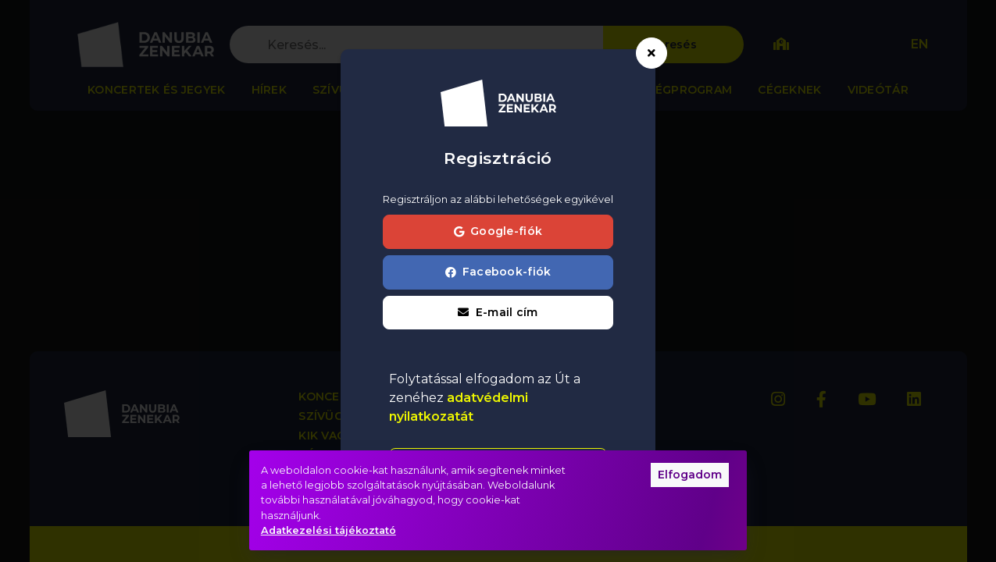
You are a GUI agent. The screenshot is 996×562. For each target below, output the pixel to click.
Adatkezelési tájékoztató (328, 530)
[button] (498, 313)
